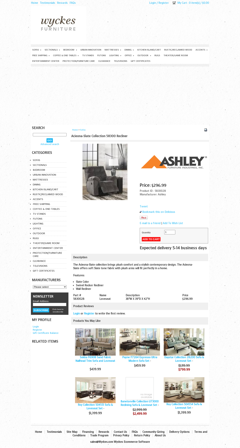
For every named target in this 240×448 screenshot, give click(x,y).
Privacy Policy (121, 435)
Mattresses (113, 49)
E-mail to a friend (150, 223)
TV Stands (88, 55)
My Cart (182, 3)
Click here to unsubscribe (57, 310)
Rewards (62, 3)
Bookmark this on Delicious (158, 212)
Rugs (157, 55)
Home (34, 3)
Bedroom (70, 49)
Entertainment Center (45, 61)
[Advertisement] (120, 94)
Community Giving (153, 432)
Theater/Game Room (176, 55)
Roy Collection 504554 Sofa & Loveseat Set (184, 406)
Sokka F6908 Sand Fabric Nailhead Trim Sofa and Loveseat (95, 359)
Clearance (104, 61)
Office (129, 55)
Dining (129, 49)
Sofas (36, 49)
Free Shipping (41, 55)
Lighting (115, 55)
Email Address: (41, 301)
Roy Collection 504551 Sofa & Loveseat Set (95, 406)
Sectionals (52, 49)
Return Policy (142, 435)
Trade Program (99, 435)
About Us (160, 435)
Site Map (72, 432)
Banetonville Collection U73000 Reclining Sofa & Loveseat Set (140, 403)
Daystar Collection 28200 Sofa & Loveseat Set (184, 359)
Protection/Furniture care (79, 61)
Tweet (144, 206)
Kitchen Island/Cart (149, 49)
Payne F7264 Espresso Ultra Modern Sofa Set (139, 359)
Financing (88, 432)
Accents (202, 49)
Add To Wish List (173, 223)
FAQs (73, 3)
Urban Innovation (90, 49)
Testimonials (47, 3)
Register (163, 3)
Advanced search (49, 144)
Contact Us (120, 432)
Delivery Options (179, 432)
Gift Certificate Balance (45, 333)
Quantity (146, 232)
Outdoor (144, 55)
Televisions (120, 61)
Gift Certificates (140, 61)
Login (152, 3)
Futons (101, 55)
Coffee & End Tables (66, 55)
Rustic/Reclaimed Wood (178, 49)
